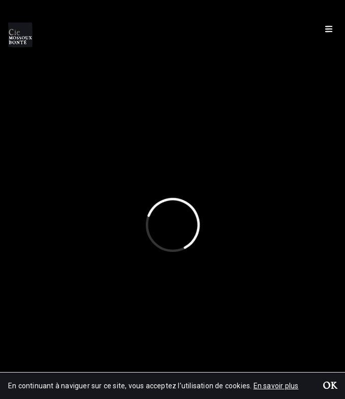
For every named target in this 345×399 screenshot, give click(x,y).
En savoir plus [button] (276, 386)
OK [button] (330, 387)
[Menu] (329, 28)
